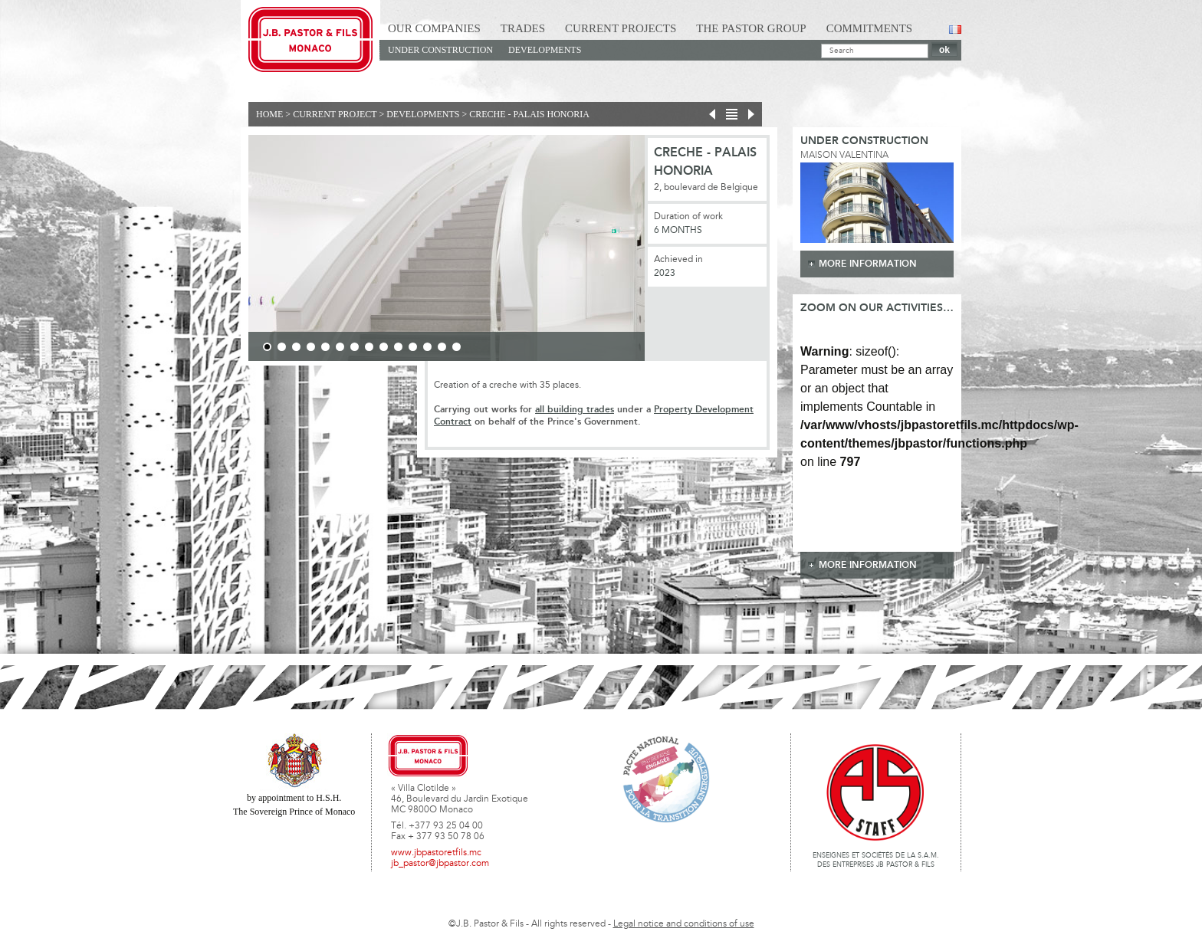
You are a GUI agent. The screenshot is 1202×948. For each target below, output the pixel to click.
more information (868, 264)
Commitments (869, 28)
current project (334, 114)
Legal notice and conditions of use (683, 924)
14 (456, 347)
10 (398, 347)
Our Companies (434, 28)
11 (413, 347)
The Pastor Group (751, 28)
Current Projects (620, 28)
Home (269, 114)
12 (427, 347)
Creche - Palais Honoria (529, 114)
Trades (523, 28)
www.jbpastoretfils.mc (436, 853)
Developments (544, 49)
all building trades (574, 410)
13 (442, 347)
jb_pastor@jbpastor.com (440, 863)
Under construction (440, 49)
